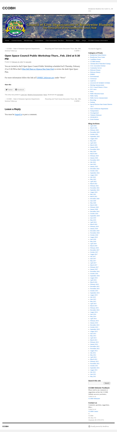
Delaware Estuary (95, 70)
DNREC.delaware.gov (45, 78)
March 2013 (93, 340)
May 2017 (93, 261)
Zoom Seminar (94, 119)
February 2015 (94, 308)
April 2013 (93, 338)
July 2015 (93, 297)
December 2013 (94, 325)
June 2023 (93, 164)
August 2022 (94, 175)
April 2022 (93, 181)
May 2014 (93, 316)
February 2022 (94, 186)
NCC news (93, 89)
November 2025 (95, 132)
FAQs (84, 40)
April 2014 (93, 318)
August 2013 (94, 331)
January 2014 (94, 323)
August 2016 (94, 278)
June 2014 (93, 314)
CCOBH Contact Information (98, 40)
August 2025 (94, 138)
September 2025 (95, 136)
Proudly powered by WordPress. (100, 426)
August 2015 (94, 295)
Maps (78, 40)
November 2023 (95, 160)
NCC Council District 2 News (98, 87)
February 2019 (94, 226)
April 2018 (93, 243)
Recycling (93, 100)
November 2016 (95, 271)
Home (7, 40)
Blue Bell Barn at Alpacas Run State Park (38, 69)
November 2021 (95, 188)
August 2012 (94, 351)
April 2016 (93, 280)
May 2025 (93, 141)
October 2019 (94, 213)
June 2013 (93, 333)
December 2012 (94, 346)
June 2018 (93, 239)
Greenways (93, 78)
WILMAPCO (94, 117)
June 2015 (93, 299)
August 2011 (94, 370)
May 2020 (93, 203)
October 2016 (94, 273)
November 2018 (95, 233)
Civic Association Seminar (98, 66)
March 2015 (93, 306)
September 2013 (95, 329)
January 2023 (94, 166)
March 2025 (93, 145)
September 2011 (95, 368)
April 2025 (93, 143)
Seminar (92, 102)
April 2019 (93, 222)
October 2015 (94, 291)
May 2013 (93, 336)
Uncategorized (94, 113)
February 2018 (94, 248)
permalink (60, 95)
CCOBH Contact (93, 411)
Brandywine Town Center (97, 57)
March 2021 (93, 196)
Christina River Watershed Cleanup (100, 64)
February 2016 (94, 284)
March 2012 (93, 359)
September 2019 (95, 216)
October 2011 (94, 366)
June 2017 (93, 258)
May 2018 (93, 241)
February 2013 (94, 342)
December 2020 (94, 198)
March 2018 (93, 246)
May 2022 (93, 179)
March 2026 (93, 128)
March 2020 (93, 205)
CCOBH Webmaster (94, 398)
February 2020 (94, 207)
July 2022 (93, 177)
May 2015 (93, 301)
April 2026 (93, 126)
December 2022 (94, 168)
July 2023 (93, 162)
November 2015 (95, 288)
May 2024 (93, 151)
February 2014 (94, 321)
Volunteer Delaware (96, 115)
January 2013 (94, 344)
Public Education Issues (97, 93)
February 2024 (94, 156)
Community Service (96, 68)
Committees (39, 40)
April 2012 (93, 357)
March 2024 (93, 153)
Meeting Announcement (35, 95)
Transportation (94, 111)
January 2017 (94, 269)
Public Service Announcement (99, 98)
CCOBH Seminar (95, 61)
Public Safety (94, 96)
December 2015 (94, 286)
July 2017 (93, 256)
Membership (28, 40)
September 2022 (95, 173)
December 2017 (94, 250)
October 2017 (94, 252)
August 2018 (94, 237)
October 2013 (94, 327)
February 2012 (94, 361)
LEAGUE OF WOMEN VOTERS (100, 83)
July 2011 (93, 372)
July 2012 (93, 353)
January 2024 (94, 158)
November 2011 (94, 363)
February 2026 (94, 130)
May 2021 (93, 194)
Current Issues (17, 40)
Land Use (24, 95)
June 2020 (93, 201)
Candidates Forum (95, 59)
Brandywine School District (98, 55)
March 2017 (93, 265)
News (45, 95)
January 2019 (94, 228)
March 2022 (93, 183)
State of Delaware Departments (99, 108)
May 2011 (93, 376)
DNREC (92, 74)
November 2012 (95, 348)
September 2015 (95, 293)
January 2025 (94, 147)
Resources (69, 40)
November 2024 (95, 149)
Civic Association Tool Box (55, 40)
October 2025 (94, 134)
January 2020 (94, 209)
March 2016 (93, 282)
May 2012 (93, 355)
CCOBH (9, 8)
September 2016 (95, 276)
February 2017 (94, 267)
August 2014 (94, 312)
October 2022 (94, 171)
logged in (18, 114)
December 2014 (94, 310)
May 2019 (93, 220)
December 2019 (94, 211)
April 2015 (93, 303)
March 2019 (93, 224)
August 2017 (94, 254)
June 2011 (93, 374)
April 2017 (93, 263)
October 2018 (94, 235)
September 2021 (95, 190)
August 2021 (94, 192)
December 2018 (94, 231)
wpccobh (28, 62)
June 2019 (93, 218)
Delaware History (95, 72)
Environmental (94, 76)
